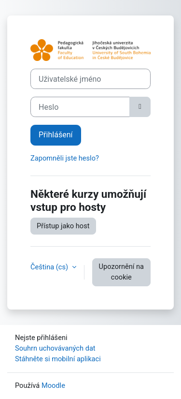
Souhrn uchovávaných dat (55, 348)
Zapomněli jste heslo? (64, 158)
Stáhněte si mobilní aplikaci (58, 359)
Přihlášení (56, 134)
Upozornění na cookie (121, 271)
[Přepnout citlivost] (140, 107)
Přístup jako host (63, 226)
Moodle (53, 385)
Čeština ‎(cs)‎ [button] (50, 267)
